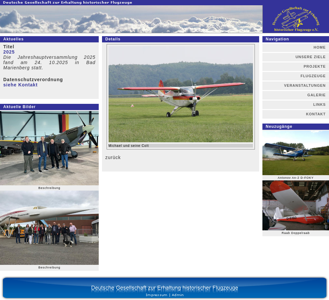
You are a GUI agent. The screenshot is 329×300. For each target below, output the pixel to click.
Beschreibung (49, 188)
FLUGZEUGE (313, 76)
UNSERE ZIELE (311, 57)
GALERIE (316, 95)
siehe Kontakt (20, 84)
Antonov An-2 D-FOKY (296, 177)
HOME (320, 47)
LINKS (319, 104)
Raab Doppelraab (296, 233)
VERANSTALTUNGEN (305, 85)
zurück (113, 157)
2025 (9, 52)
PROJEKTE (315, 66)
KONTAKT (316, 114)
